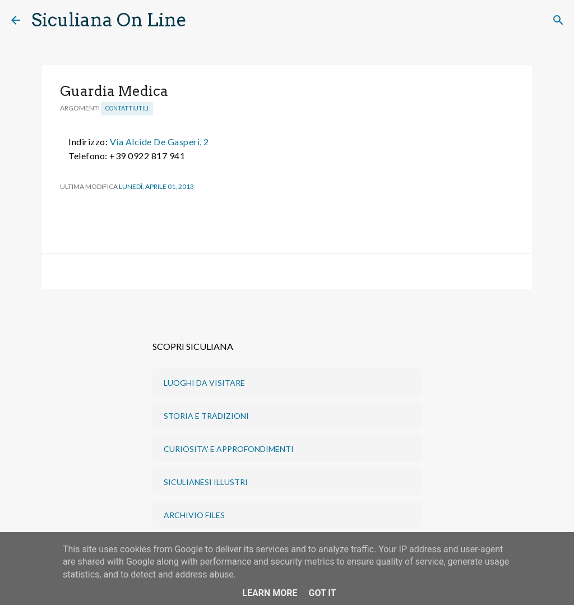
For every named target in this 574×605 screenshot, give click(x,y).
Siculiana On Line (109, 20)
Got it (322, 593)
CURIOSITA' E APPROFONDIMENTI (229, 449)
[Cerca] (202, 20)
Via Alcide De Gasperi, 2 (159, 141)
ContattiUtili (127, 108)
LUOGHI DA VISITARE (204, 382)
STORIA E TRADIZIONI (206, 416)
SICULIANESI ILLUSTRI (206, 482)
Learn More (269, 593)
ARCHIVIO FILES (194, 515)
